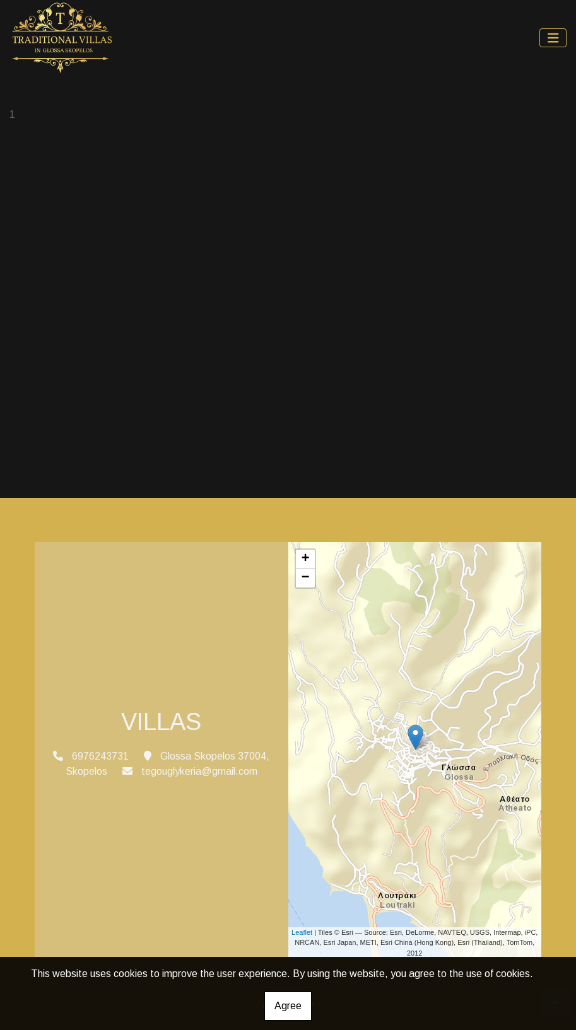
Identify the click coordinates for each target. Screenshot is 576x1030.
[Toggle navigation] (553, 38)
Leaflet (301, 932)
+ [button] (305, 559)
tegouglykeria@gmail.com (199, 771)
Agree (288, 1005)
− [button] (305, 578)
